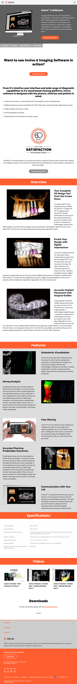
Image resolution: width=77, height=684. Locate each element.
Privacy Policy (15, 677)
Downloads (37, 45)
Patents (51, 677)
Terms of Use (7, 677)
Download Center (51, 607)
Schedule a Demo (38, 74)
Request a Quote (50, 38)
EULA (46, 677)
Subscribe (10, 656)
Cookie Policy (23, 677)
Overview (4, 45)
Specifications (25, 45)
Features (14, 45)
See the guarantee (38, 171)
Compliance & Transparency (36, 677)
